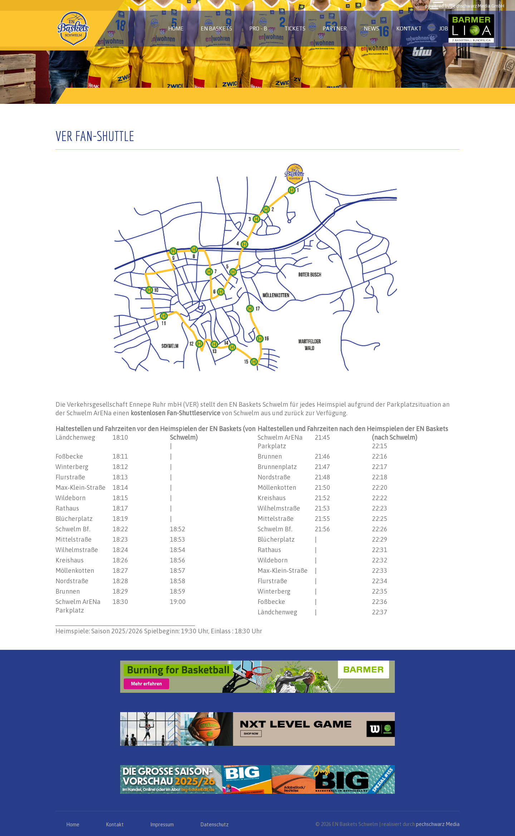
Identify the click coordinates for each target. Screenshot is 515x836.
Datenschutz (214, 824)
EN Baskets (216, 28)
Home (175, 28)
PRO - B (258, 28)
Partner (335, 28)
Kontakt (409, 28)
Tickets (294, 28)
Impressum (162, 824)
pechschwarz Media (438, 824)
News (371, 28)
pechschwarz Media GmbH (477, 6)
